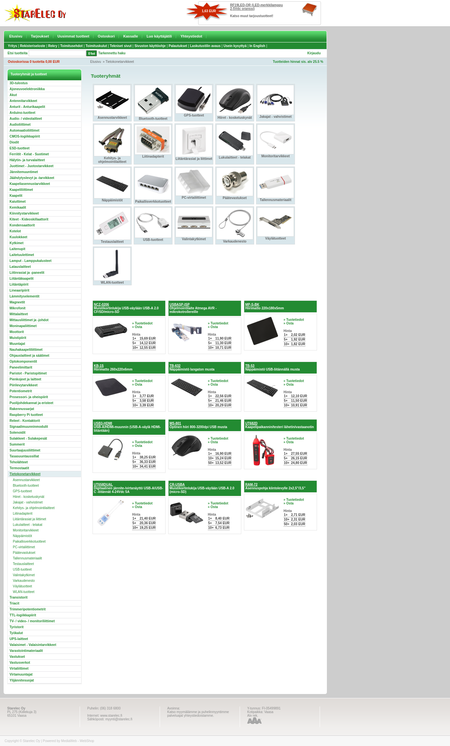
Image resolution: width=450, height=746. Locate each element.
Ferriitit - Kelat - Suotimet (29, 154)
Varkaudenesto (24, 580)
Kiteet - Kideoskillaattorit (29, 219)
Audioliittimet (20, 124)
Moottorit (17, 332)
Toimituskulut (96, 46)
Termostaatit (19, 468)
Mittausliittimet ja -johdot (29, 320)
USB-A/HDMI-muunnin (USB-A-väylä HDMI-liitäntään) (127, 427)
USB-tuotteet (22, 569)
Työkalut (16, 633)
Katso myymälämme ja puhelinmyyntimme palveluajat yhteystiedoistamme (198, 713)
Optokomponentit (23, 361)
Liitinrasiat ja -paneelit (27, 272)
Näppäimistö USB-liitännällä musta (272, 367)
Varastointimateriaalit (26, 651)
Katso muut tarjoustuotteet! (251, 16)
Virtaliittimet (19, 668)
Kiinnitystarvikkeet (24, 213)
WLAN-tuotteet (24, 592)
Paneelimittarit (21, 367)
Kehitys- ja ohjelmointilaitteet (34, 508)
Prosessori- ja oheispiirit (29, 397)
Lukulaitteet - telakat (27, 525)
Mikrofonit (17, 308)
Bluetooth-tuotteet (26, 485)
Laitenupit (17, 249)
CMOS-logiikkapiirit (25, 136)
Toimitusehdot (71, 46)
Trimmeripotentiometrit (27, 609)
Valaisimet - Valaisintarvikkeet (33, 645)
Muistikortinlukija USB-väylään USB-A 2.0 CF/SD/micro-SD (126, 308)
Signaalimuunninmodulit (29, 426)
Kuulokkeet (18, 237)
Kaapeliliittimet (21, 190)
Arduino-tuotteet (22, 113)
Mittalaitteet (19, 314)
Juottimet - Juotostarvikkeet (31, 166)
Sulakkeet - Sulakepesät (28, 438)
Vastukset (17, 656)
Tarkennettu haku (112, 53)
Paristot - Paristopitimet (28, 373)
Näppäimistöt (22, 536)
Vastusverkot (20, 662)
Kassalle (130, 36)
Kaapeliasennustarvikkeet (30, 184)
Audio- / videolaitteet (26, 118)
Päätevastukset (24, 552)
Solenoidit (17, 432)
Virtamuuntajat (21, 674)
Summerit (17, 444)
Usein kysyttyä (235, 46)
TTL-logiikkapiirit (23, 615)
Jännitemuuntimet (24, 172)
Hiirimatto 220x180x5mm (264, 306)
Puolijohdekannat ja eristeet (31, 403)
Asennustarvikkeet (26, 480)
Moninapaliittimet (23, 326)
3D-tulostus (19, 83)
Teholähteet (19, 462)
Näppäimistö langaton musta (192, 367)
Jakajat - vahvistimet (28, 502)
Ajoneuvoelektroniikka (27, 89)
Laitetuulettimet (22, 255)
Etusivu (15, 36)
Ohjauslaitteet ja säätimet (29, 355)
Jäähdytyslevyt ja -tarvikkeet (32, 178)
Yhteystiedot (191, 36)
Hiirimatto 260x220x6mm (113, 367)
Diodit (14, 142)
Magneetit (17, 302)
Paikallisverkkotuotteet (29, 541)
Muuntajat (17, 344)
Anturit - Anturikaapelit (27, 107)
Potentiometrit (21, 391)
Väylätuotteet (22, 586)
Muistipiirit (18, 338)
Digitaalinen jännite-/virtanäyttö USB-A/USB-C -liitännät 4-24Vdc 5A (128, 488)
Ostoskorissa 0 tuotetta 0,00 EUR (34, 62)
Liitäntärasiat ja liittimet (29, 519)
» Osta (137, 327)
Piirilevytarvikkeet (24, 385)
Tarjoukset (40, 36)
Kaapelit (16, 195)
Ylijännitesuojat (22, 680)
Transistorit (18, 597)
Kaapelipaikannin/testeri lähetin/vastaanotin (279, 425)
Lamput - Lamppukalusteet (30, 261)
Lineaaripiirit (19, 290)
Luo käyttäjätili (159, 36)
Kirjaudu (314, 53)
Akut (13, 95)
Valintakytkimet (24, 575)
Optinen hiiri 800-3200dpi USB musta (198, 425)
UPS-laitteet (19, 639)
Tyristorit (17, 627)
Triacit (14, 603)
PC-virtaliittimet (24, 547)
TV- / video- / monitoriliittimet (32, 621)
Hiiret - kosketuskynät (28, 497)
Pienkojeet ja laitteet (25, 379)
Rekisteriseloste (32, 46)
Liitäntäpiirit (19, 284)
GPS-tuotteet (22, 491)
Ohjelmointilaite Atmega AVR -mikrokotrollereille (193, 308)
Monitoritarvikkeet (26, 530)
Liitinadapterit (22, 513)
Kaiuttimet (18, 201)
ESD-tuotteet (20, 148)
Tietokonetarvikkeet (120, 62)
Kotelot (15, 231)
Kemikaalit (18, 207)
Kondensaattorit (22, 225)
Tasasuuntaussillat (24, 456)
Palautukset (178, 46)
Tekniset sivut (121, 46)
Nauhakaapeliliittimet (26, 349)
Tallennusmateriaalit (27, 558)
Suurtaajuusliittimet (25, 450)
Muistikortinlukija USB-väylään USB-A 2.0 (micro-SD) (202, 488)
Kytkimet (16, 243)
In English (257, 46)
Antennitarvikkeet (23, 101)
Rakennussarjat (22, 409)
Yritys (12, 46)
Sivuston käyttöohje (150, 46)
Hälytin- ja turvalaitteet (27, 160)
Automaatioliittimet (25, 130)
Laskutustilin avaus (205, 46)
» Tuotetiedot (142, 323)
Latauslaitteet (20, 267)
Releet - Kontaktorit (25, 421)
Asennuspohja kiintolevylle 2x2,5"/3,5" (275, 486)
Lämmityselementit (25, 296)
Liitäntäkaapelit (22, 278)
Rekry (52, 46)
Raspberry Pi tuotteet (26, 415)
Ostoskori (106, 36)
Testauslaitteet (23, 564)
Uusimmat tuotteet (74, 36)
